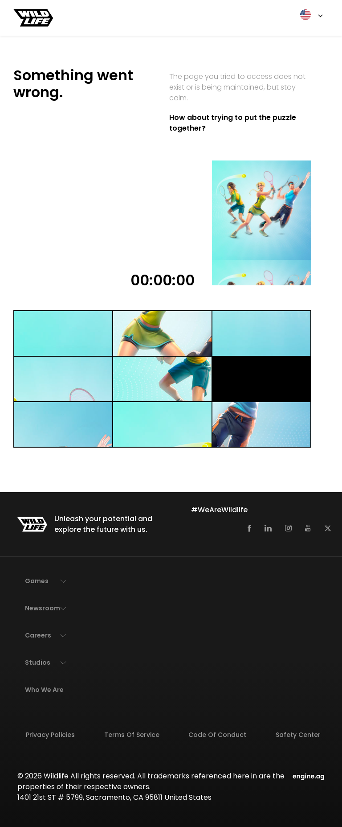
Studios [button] (37, 662)
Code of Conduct (217, 734)
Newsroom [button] (42, 608)
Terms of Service (131, 734)
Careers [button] (38, 635)
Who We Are (44, 689)
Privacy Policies (50, 734)
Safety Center (298, 734)
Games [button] (37, 580)
